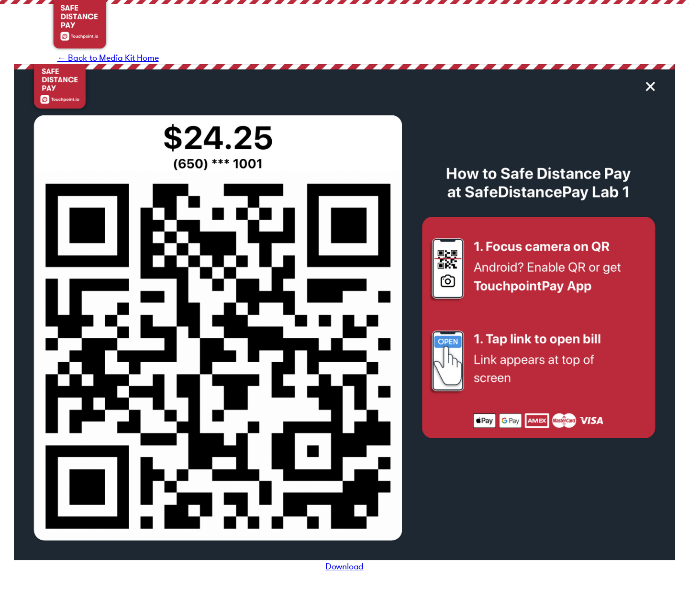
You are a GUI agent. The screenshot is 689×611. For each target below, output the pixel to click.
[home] (79, 26)
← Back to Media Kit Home (107, 58)
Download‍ (344, 566)
